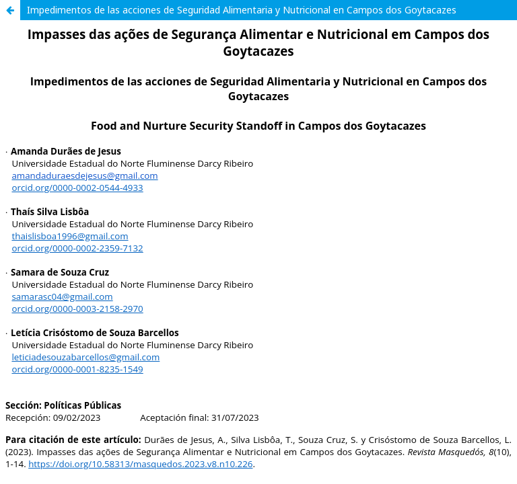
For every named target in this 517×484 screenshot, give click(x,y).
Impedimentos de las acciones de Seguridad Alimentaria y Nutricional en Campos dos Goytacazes (241, 9)
